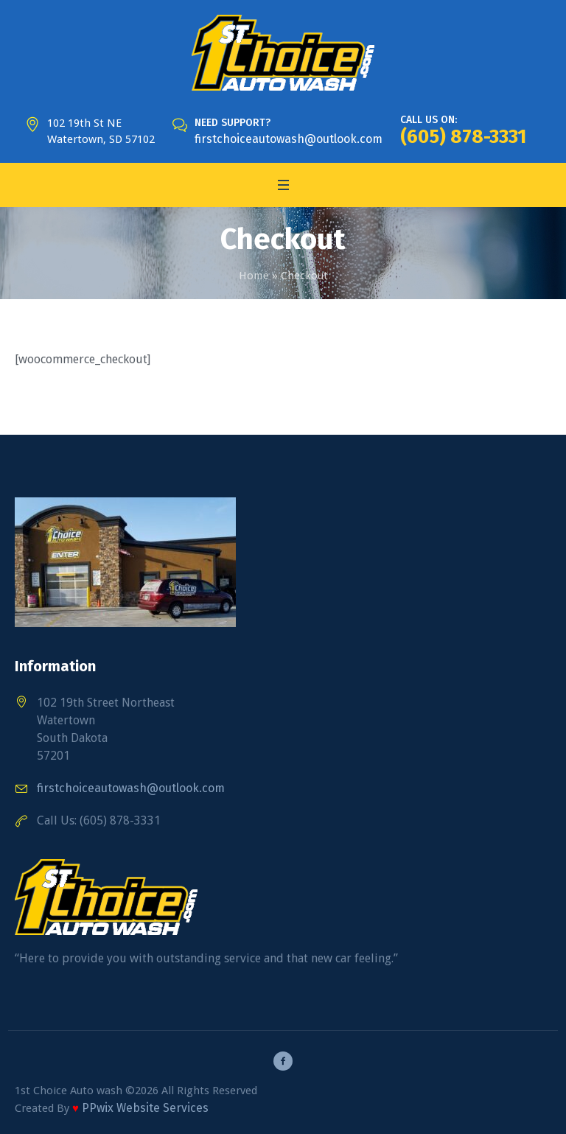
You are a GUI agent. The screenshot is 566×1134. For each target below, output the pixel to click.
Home (254, 275)
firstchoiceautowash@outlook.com (288, 139)
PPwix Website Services (145, 1108)
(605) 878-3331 (463, 136)
